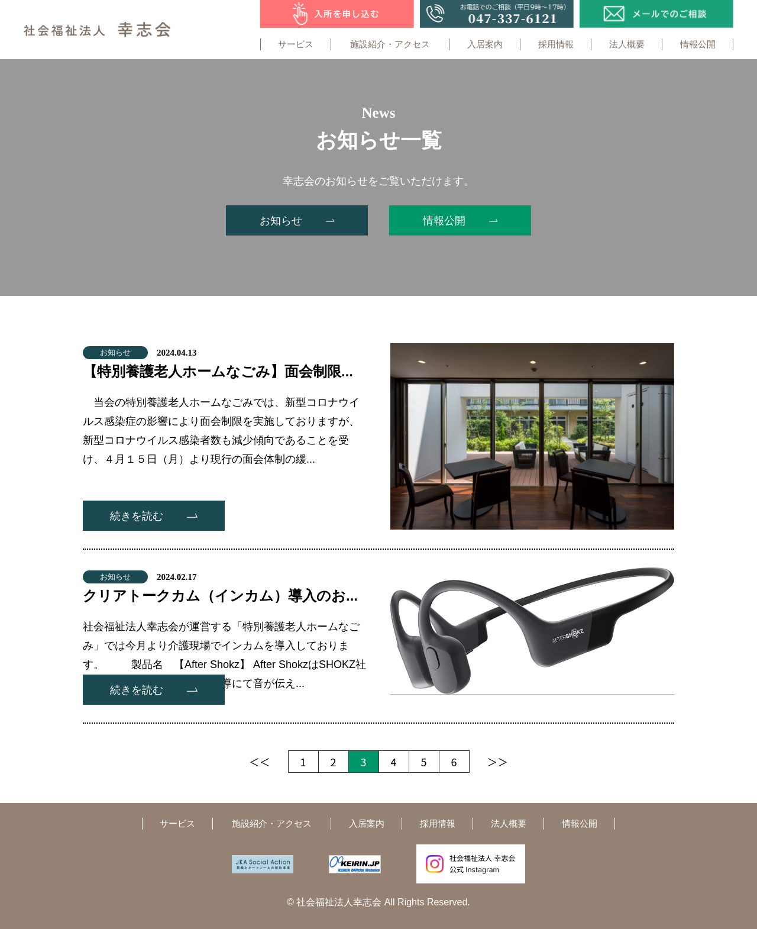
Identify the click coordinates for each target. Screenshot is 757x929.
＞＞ (497, 761)
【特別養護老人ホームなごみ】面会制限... (218, 371)
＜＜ (259, 761)
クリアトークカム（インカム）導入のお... (220, 596)
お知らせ (115, 352)
